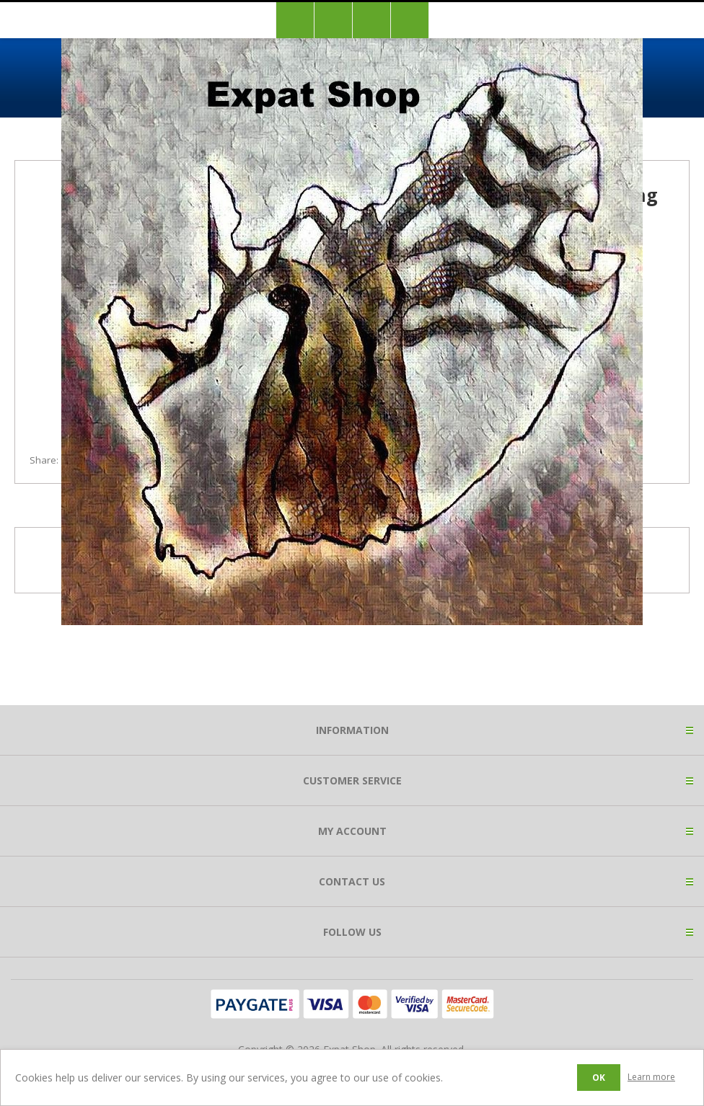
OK (598, 1077)
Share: (44, 460)
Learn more (651, 1077)
